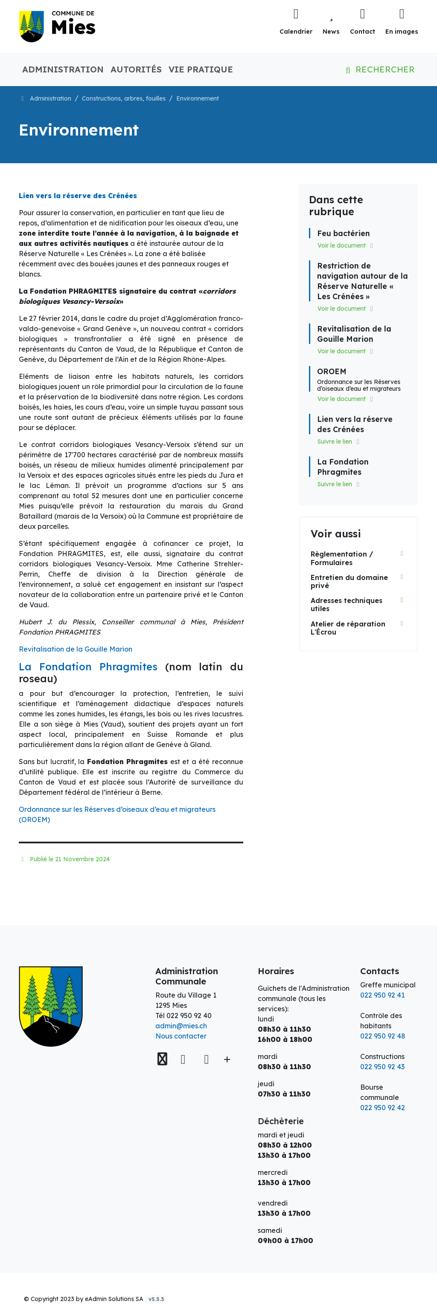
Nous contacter (181, 1036)
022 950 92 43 (382, 1066)
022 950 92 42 (382, 1107)
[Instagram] (206, 1059)
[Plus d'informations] (226, 1059)
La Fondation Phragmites (88, 667)
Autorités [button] (136, 69)
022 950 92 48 (382, 1036)
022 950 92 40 (189, 1015)
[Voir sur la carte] (163, 1059)
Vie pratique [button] (201, 69)
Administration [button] (63, 69)
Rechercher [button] (378, 69)
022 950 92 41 (382, 995)
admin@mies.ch (181, 1025)
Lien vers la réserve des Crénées (78, 195)
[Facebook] (185, 1059)
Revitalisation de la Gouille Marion (75, 649)
